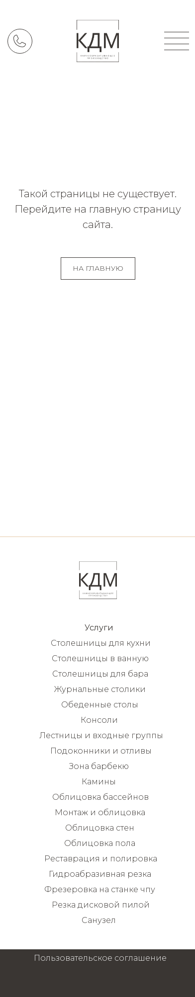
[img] (98, 41)
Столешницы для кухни (101, 643)
